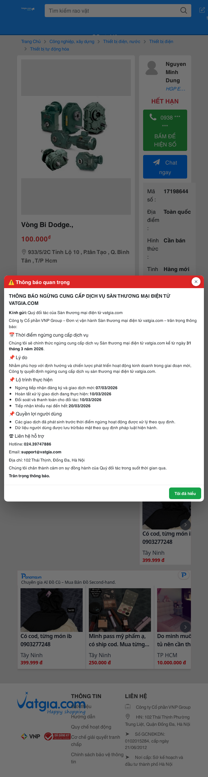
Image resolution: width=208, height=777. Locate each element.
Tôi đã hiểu (185, 493)
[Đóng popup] (196, 281)
